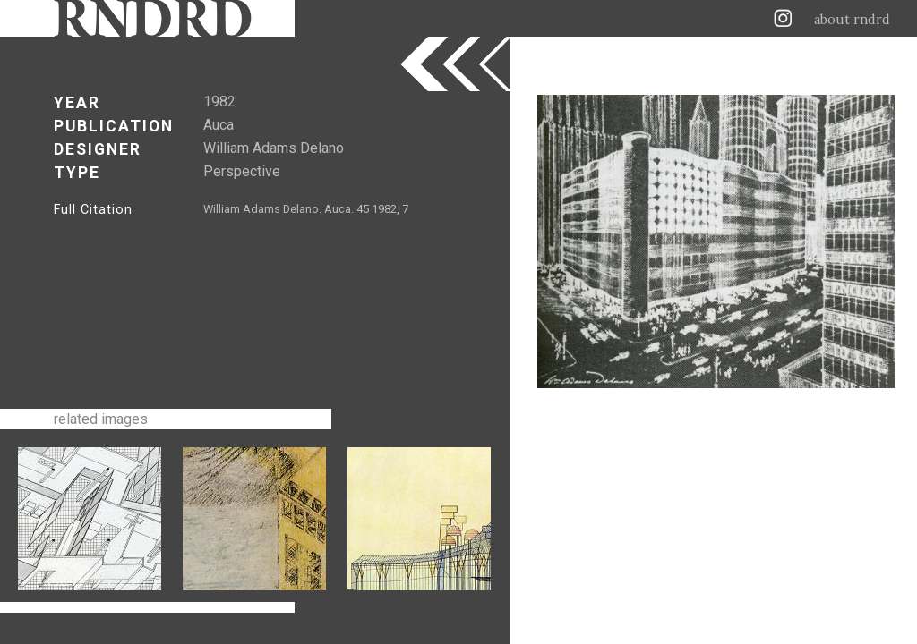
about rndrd (852, 20)
